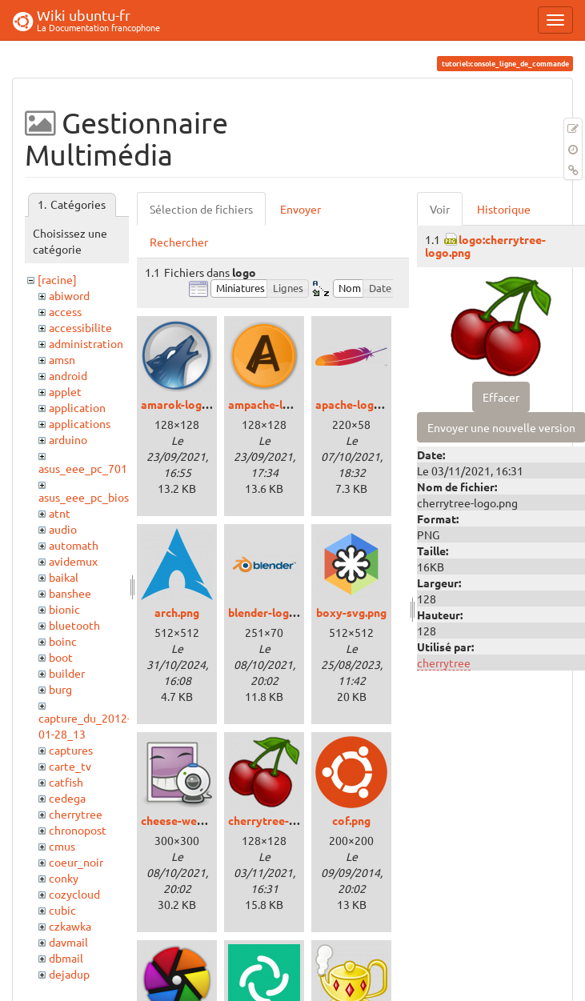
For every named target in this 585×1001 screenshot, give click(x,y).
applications (79, 423)
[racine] (57, 279)
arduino (68, 439)
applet (65, 391)
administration (86, 343)
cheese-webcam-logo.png (207, 820)
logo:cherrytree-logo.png (485, 245)
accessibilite (80, 327)
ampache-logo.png (276, 404)
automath (73, 545)
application (77, 407)
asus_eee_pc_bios (83, 497)
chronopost (77, 830)
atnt (59, 513)
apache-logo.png (359, 404)
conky (63, 878)
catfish (66, 782)
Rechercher (179, 241)
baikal (63, 577)
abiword (69, 295)
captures (71, 750)
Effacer (501, 397)
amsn (62, 359)
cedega (67, 798)
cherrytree (75, 814)
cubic (62, 910)
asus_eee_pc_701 (82, 468)
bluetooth (74, 625)
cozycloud (74, 894)
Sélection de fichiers (201, 209)
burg (60, 689)
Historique (504, 209)
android (68, 375)
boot (61, 657)
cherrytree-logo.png (281, 820)
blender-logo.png (273, 612)
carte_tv (70, 766)
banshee (70, 593)
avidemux (73, 561)
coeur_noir (76, 862)
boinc (63, 641)
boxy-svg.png (351, 612)
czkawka (70, 926)
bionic (64, 609)
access (65, 311)
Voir (440, 209)
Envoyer (300, 209)
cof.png (351, 820)
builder (67, 673)
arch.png (176, 612)
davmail (68, 942)
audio (63, 529)
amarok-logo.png (185, 404)
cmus (62, 846)
